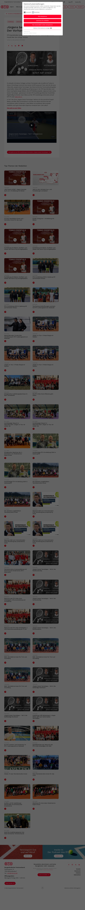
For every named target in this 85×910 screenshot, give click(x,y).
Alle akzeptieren (42, 16)
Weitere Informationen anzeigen (42, 28)
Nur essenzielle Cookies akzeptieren (42, 25)
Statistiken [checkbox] (37, 12)
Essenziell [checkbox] (28, 12)
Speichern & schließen (42, 20)
